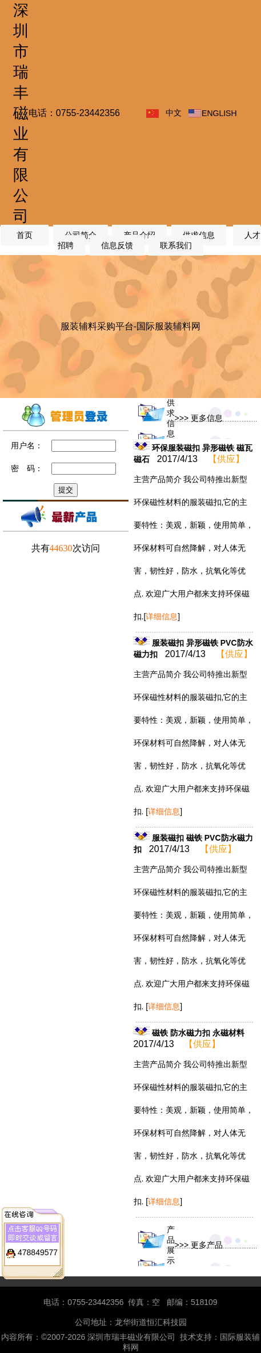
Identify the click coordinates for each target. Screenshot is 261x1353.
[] (161, 616)
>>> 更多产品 (199, 1244)
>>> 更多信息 (199, 418)
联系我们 (176, 245)
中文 (174, 112)
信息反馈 (117, 245)
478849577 (38, 1242)
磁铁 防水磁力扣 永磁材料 (198, 1032)
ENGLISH (219, 113)
